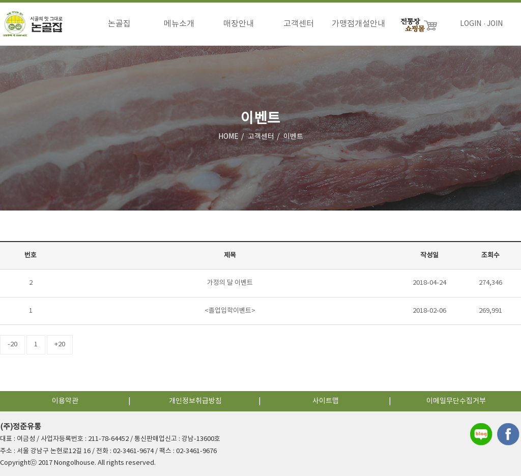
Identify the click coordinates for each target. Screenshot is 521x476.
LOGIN (470, 24)
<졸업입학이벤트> (230, 311)
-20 (12, 344)
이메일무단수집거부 (456, 401)
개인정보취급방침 (195, 401)
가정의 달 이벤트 (230, 283)
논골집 (119, 23)
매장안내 (238, 23)
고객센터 (298, 23)
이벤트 (293, 137)
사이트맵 (325, 401)
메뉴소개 (179, 23)
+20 (59, 344)
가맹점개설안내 (358, 23)
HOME (228, 137)
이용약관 (65, 401)
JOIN (495, 24)
